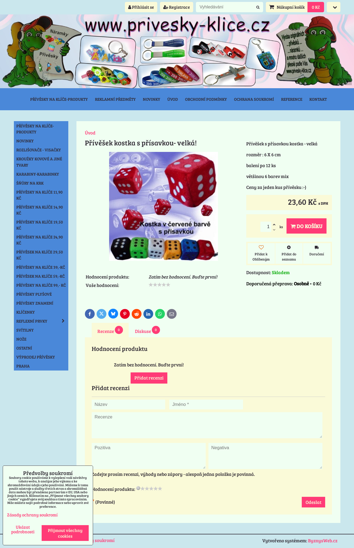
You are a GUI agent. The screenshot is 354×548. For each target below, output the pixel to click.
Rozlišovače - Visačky (38, 149)
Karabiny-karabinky (37, 174)
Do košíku (306, 225)
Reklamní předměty (115, 99)
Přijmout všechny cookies (65, 533)
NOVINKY (25, 140)
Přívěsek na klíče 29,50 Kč (39, 255)
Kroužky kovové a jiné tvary (39, 161)
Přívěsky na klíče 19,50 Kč (39, 225)
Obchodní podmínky (206, 99)
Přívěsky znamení (34, 303)
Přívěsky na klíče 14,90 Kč (39, 210)
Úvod (172, 99)
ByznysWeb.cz (322, 540)
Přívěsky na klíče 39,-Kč (40, 267)
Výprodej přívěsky (35, 357)
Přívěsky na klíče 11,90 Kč (39, 195)
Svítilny (25, 330)
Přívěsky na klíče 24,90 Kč (39, 240)
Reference (291, 99)
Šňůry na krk (30, 183)
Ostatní (24, 348)
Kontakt (318, 99)
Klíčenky (25, 312)
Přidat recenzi (149, 378)
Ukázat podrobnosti (23, 529)
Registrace (176, 7)
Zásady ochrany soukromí (32, 515)
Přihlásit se (141, 7)
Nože (21, 339)
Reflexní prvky (42, 321)
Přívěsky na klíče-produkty (59, 99)
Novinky (151, 99)
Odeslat (313, 502)
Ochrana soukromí (254, 99)
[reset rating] (138, 488)
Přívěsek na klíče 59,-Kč (40, 276)
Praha (23, 366)
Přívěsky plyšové (34, 294)
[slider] (159, 285)
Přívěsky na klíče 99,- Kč (41, 285)
